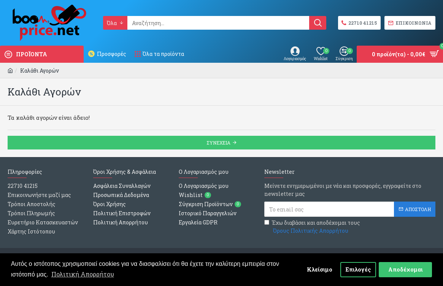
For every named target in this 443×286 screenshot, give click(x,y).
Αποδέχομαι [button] (405, 269)
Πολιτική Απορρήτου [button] (82, 274)
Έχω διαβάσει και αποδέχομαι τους (312, 227)
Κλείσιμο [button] (319, 269)
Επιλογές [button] (358, 269)
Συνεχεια (218, 143)
